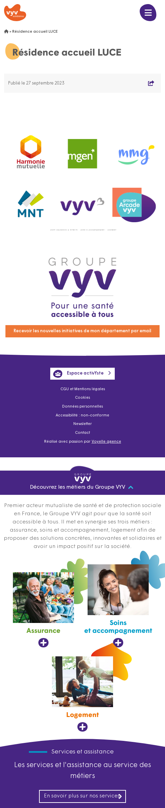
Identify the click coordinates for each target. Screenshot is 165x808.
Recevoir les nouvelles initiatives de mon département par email (82, 331)
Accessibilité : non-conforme (82, 415)
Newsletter (82, 424)
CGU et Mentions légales (82, 389)
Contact (82, 433)
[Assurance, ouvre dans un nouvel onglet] (43, 610)
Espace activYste (78, 373)
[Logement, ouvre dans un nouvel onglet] (82, 694)
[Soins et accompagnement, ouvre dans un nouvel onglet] (118, 606)
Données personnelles (82, 407)
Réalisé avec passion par (82, 442)
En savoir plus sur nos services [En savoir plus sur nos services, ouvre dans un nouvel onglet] (83, 796)
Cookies (82, 398)
